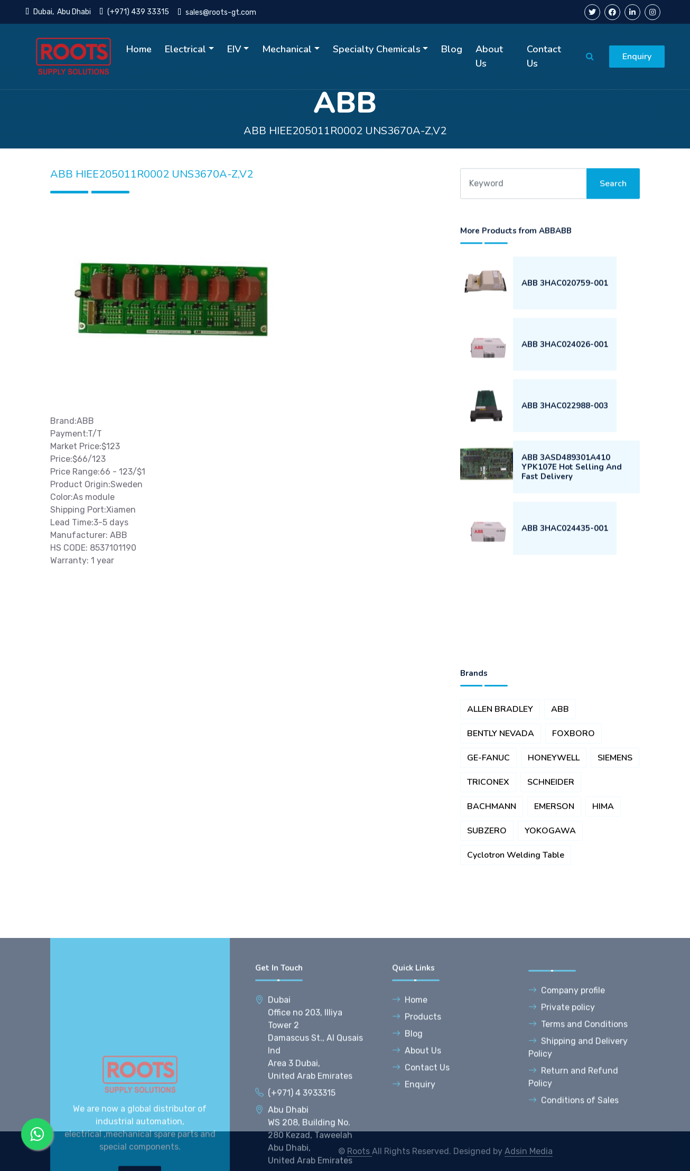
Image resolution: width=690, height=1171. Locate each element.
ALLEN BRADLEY (500, 808)
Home (139, 49)
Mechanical (287, 49)
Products (416, 1151)
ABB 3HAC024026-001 (564, 385)
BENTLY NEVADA (500, 833)
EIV (234, 49)
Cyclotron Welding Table (515, 954)
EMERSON (554, 906)
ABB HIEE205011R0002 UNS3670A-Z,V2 (345, 131)
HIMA (603, 906)
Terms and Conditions (578, 1159)
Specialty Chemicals (377, 49)
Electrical (185, 49)
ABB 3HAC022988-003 (564, 447)
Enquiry (636, 56)
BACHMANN (491, 906)
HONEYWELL (554, 857)
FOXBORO (573, 833)
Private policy (561, 1142)
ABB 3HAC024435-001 (564, 569)
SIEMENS (615, 857)
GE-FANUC (488, 857)
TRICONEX (488, 881)
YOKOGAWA (550, 930)
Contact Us (544, 56)
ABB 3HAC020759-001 (564, 324)
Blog (451, 49)
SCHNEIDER (550, 881)
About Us (489, 56)
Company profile (566, 1125)
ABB (560, 808)
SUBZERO (487, 930)
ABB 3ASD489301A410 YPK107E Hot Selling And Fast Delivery (571, 508)
